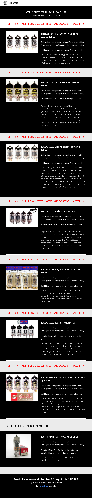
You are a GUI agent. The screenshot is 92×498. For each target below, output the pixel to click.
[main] (46, 12)
